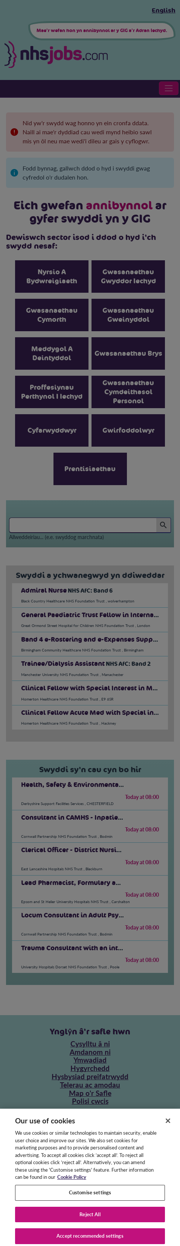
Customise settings (90, 1198)
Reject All (89, 1219)
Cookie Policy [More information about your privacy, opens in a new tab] (71, 1182)
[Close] (168, 1126)
